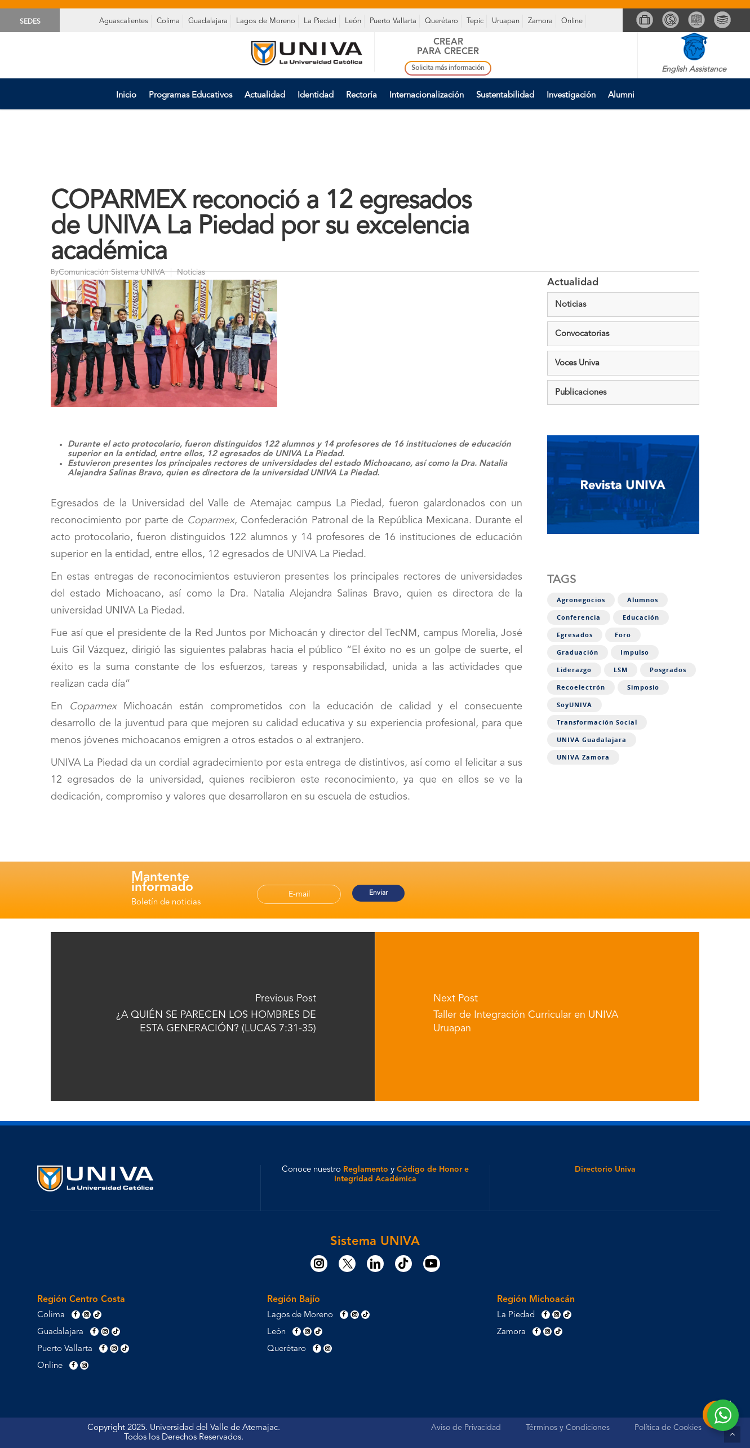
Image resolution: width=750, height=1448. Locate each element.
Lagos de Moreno (265, 21)
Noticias (570, 305)
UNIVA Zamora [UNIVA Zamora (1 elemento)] (583, 757)
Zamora (540, 21)
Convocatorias (582, 334)
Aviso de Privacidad (466, 1428)
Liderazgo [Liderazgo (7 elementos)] (574, 670)
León (353, 21)
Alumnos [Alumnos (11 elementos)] (642, 600)
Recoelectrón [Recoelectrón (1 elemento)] (581, 687)
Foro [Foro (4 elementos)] (623, 635)
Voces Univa (577, 363)
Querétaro (441, 21)
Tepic (475, 21)
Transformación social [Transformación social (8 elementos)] (597, 722)
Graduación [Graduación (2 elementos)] (577, 652)
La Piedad (320, 21)
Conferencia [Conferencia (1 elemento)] (579, 617)
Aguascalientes (123, 21)
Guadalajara (208, 21)
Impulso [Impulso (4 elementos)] (634, 652)
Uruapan (506, 21)
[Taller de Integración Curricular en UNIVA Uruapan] (537, 1016)
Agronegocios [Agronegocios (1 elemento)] (581, 600)
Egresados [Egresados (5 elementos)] (575, 635)
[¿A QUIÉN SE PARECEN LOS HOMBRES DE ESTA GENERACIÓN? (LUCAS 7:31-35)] (213, 1016)
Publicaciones (580, 393)
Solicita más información (448, 68)
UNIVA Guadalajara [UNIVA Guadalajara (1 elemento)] (592, 740)
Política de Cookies (668, 1428)
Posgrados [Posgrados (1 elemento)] (668, 670)
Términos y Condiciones (568, 1428)
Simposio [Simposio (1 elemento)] (643, 687)
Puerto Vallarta (393, 21)
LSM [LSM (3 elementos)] (621, 670)
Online (572, 21)
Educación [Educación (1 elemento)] (641, 617)
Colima (168, 21)
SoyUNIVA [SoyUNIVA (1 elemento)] (574, 705)
